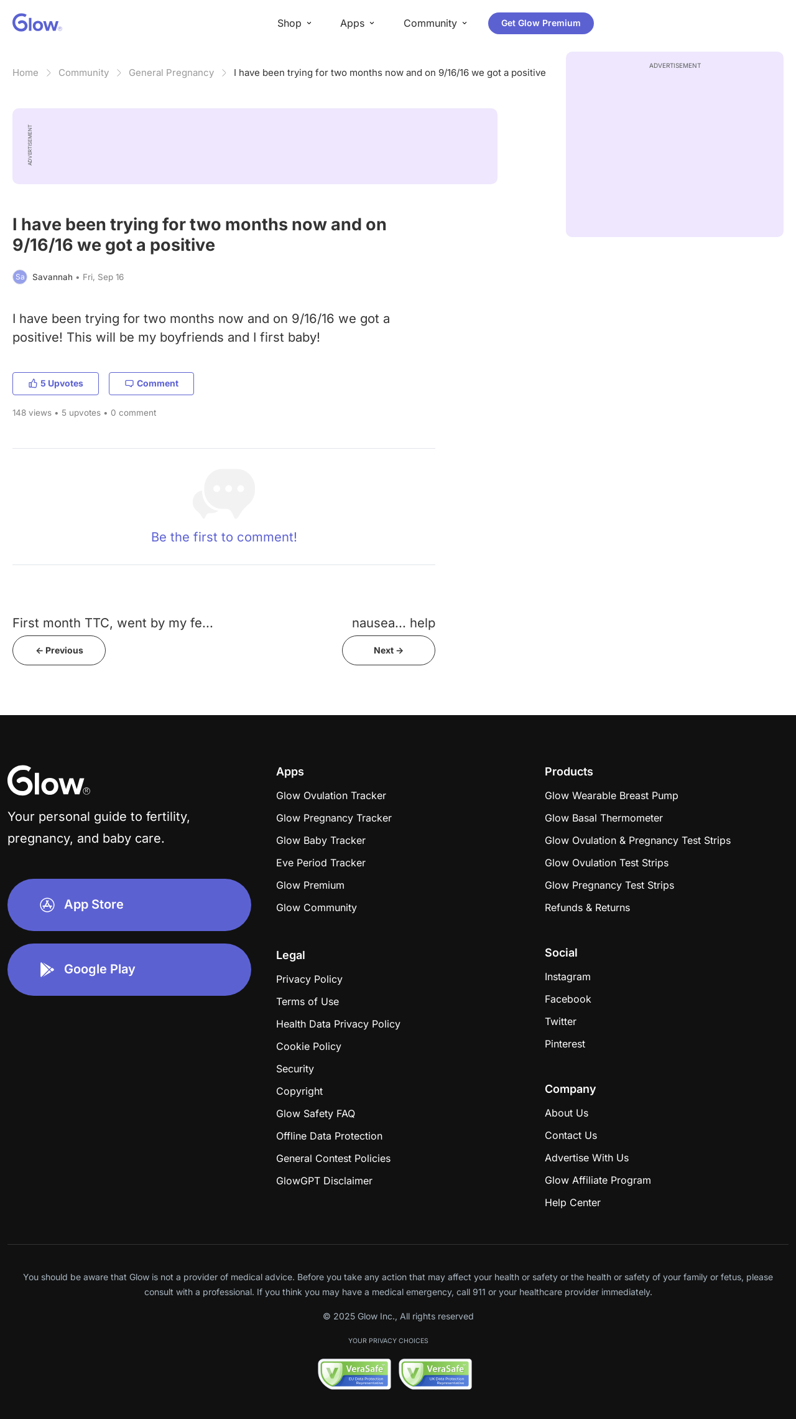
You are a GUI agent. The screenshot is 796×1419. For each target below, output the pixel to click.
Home (25, 72)
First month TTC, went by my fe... (112, 622)
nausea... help (393, 622)
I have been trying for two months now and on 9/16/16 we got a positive (390, 72)
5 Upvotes (55, 383)
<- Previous (59, 650)
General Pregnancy (171, 72)
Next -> (389, 650)
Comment (151, 383)
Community (83, 72)
